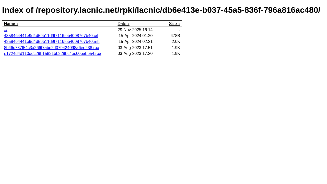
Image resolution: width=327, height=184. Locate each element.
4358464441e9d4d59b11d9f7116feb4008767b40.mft (52, 41)
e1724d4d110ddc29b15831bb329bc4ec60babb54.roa (52, 53)
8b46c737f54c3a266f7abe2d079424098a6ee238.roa (51, 47)
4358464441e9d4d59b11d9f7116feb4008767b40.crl (51, 35)
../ (5, 30)
